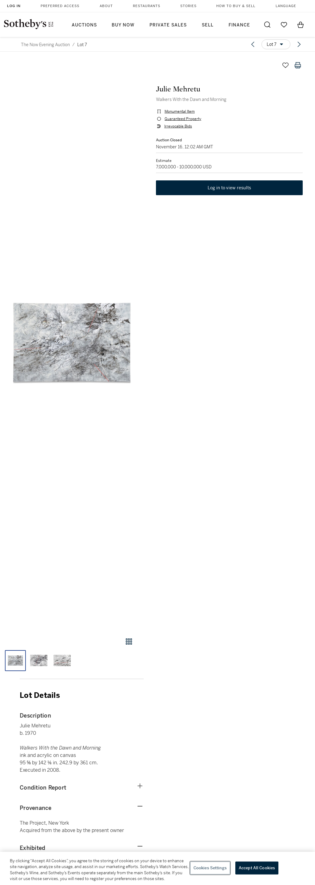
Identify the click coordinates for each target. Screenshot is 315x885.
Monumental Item (180, 111)
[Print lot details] (298, 65)
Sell (207, 25)
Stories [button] (188, 6)
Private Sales (168, 25)
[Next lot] (299, 44)
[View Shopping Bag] (300, 24)
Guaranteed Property (183, 118)
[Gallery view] (129, 641)
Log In (14, 6)
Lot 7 (82, 44)
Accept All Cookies (257, 868)
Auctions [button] (84, 25)
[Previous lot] (253, 44)
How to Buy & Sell (235, 6)
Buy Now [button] (123, 25)
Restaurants (146, 6)
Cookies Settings (210, 868)
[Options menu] (275, 44)
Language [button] (286, 6)
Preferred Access (60, 6)
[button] (72, 342)
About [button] (106, 6)
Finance (239, 25)
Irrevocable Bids (178, 126)
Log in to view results (229, 188)
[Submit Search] (267, 25)
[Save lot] (285, 65)
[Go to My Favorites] (284, 24)
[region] (157, 868)
